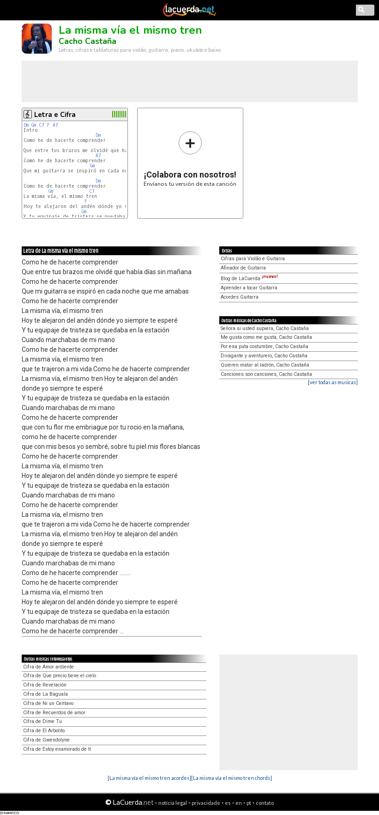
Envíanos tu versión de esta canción (190, 159)
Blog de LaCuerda (249, 279)
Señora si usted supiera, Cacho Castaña (265, 328)
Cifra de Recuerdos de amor (54, 713)
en (238, 803)
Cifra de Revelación (44, 685)
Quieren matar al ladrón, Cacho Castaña (265, 365)
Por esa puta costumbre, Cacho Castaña (264, 346)
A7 (55, 125)
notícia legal (172, 803)
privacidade (206, 803)
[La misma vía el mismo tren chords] (231, 778)
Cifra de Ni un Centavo (48, 703)
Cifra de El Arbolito (44, 731)
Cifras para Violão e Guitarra (253, 259)
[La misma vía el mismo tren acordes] (149, 778)
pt (249, 803)
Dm (26, 125)
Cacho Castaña (87, 41)
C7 (41, 125)
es (228, 803)
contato (265, 803)
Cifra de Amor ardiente (48, 667)
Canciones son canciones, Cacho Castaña (266, 374)
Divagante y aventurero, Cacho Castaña (264, 356)
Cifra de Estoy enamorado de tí (57, 749)
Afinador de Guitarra (243, 268)
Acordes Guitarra (240, 297)
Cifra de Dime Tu (42, 721)
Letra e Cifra (55, 114)
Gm (33, 125)
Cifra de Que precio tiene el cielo (59, 676)
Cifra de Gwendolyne (46, 740)
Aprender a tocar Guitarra (249, 288)
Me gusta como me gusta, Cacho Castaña (266, 337)
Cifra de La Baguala (45, 694)
